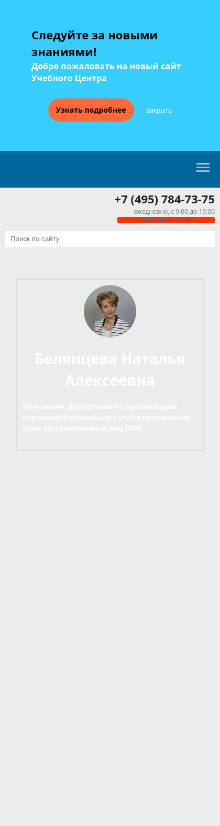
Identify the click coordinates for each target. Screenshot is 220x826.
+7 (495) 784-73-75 (165, 198)
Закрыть (159, 110)
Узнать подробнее (91, 110)
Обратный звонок (166, 219)
